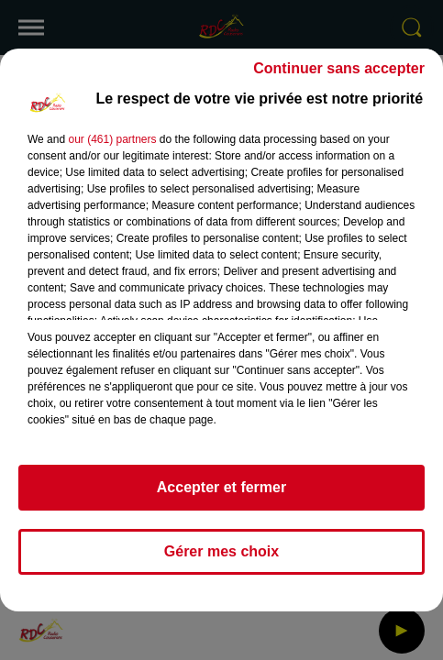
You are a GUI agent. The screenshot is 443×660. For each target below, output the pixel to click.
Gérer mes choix (221, 551)
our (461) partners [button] (112, 139)
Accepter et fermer (221, 487)
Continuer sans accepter (339, 68)
